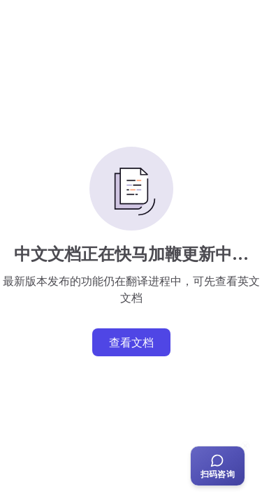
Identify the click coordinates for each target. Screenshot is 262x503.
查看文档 (131, 342)
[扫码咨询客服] (217, 466)
